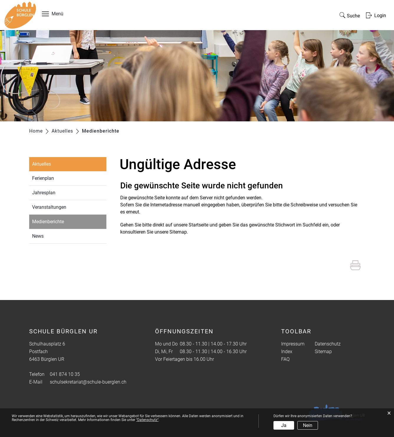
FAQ (285, 359)
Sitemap (323, 351)
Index (286, 351)
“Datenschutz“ (147, 420)
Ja (283, 425)
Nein (307, 425)
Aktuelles (41, 164)
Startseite (198, 225)
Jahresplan (43, 192)
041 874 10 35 (65, 374)
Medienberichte (61, 221)
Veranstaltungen (49, 207)
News (38, 236)
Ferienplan (43, 178)
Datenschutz (328, 344)
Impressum (292, 344)
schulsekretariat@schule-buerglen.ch (88, 382)
